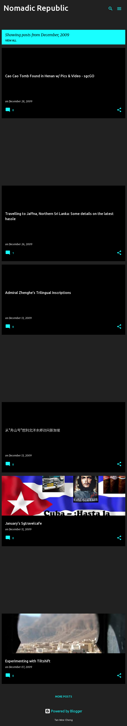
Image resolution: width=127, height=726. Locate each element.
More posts (63, 696)
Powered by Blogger (63, 711)
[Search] (110, 8)
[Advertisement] (63, 152)
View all (10, 40)
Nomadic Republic (35, 7)
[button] (119, 110)
